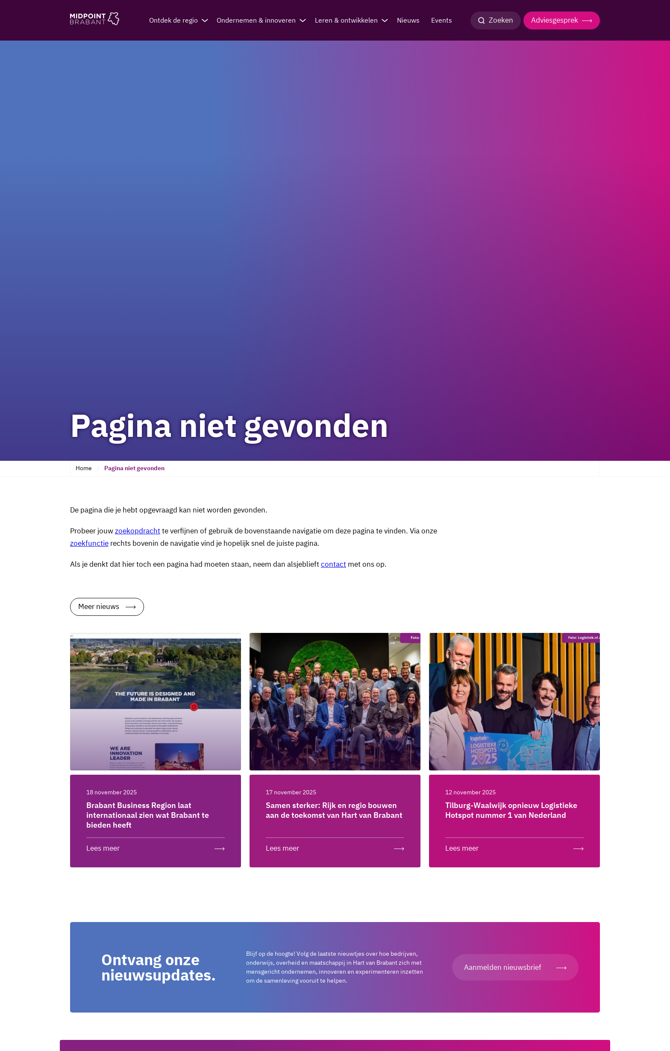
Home (84, 468)
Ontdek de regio (173, 20)
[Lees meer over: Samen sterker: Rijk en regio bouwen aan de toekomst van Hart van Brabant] (335, 846)
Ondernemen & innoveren (256, 20)
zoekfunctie (89, 543)
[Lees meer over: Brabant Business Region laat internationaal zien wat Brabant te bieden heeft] (155, 846)
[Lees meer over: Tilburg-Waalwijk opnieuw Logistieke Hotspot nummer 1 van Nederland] (514, 846)
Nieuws (408, 20)
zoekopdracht (137, 531)
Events (441, 20)
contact (333, 564)
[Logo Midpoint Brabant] (94, 20)
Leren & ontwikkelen (346, 20)
